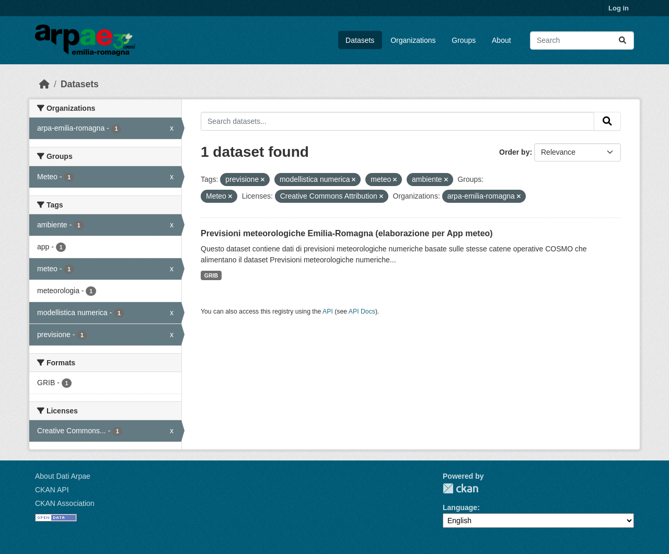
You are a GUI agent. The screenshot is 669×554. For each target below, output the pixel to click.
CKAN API (52, 490)
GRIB (211, 275)
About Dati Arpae (62, 476)
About (501, 40)
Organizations (412, 40)
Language (460, 507)
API (327, 311)
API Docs (362, 311)
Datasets (359, 40)
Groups (464, 40)
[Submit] (622, 40)
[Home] (44, 84)
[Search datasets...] (582, 40)
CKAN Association (65, 503)
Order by (514, 152)
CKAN (460, 488)
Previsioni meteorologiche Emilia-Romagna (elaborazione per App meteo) (347, 233)
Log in (618, 8)
